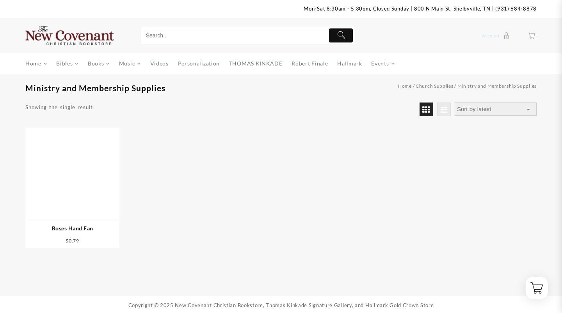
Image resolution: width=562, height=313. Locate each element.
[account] (496, 36)
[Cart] (532, 35)
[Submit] (341, 35)
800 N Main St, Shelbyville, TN (452, 8)
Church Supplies (435, 86)
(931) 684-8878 (516, 8)
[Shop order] (496, 109)
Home (405, 86)
